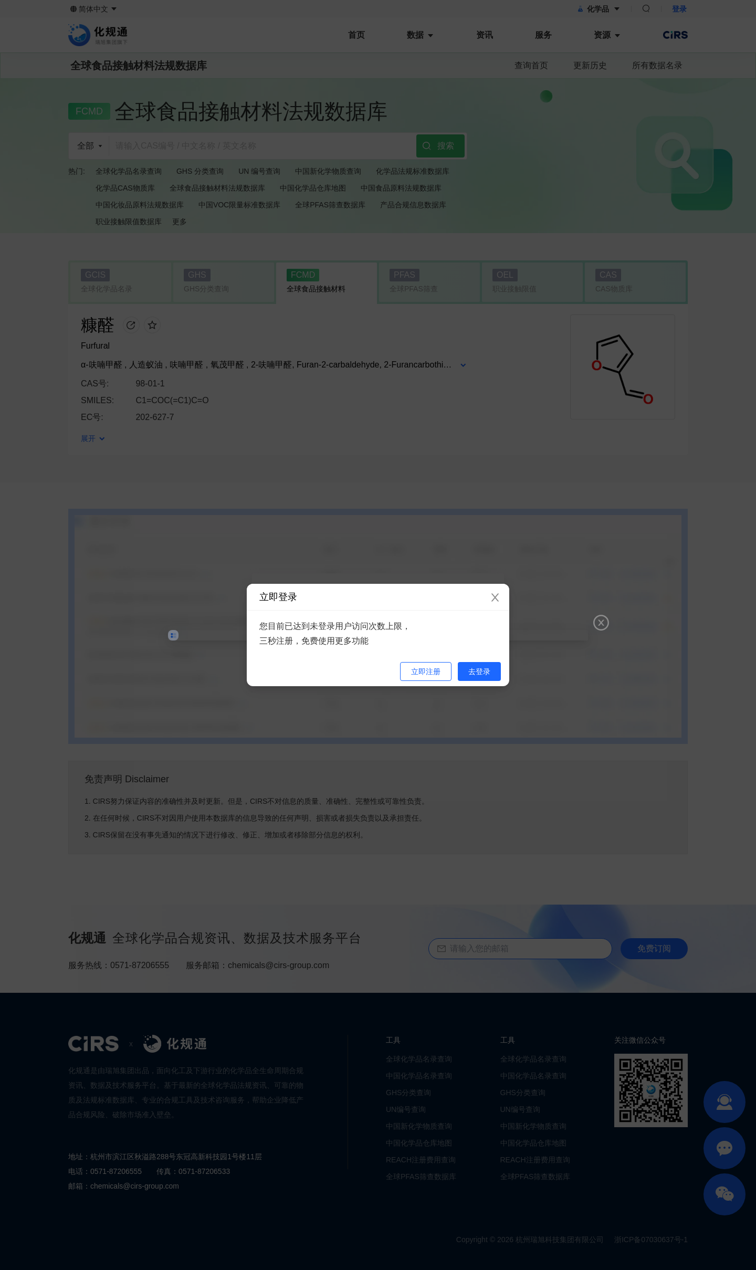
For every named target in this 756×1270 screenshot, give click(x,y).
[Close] (495, 598)
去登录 (479, 671)
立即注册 (425, 671)
